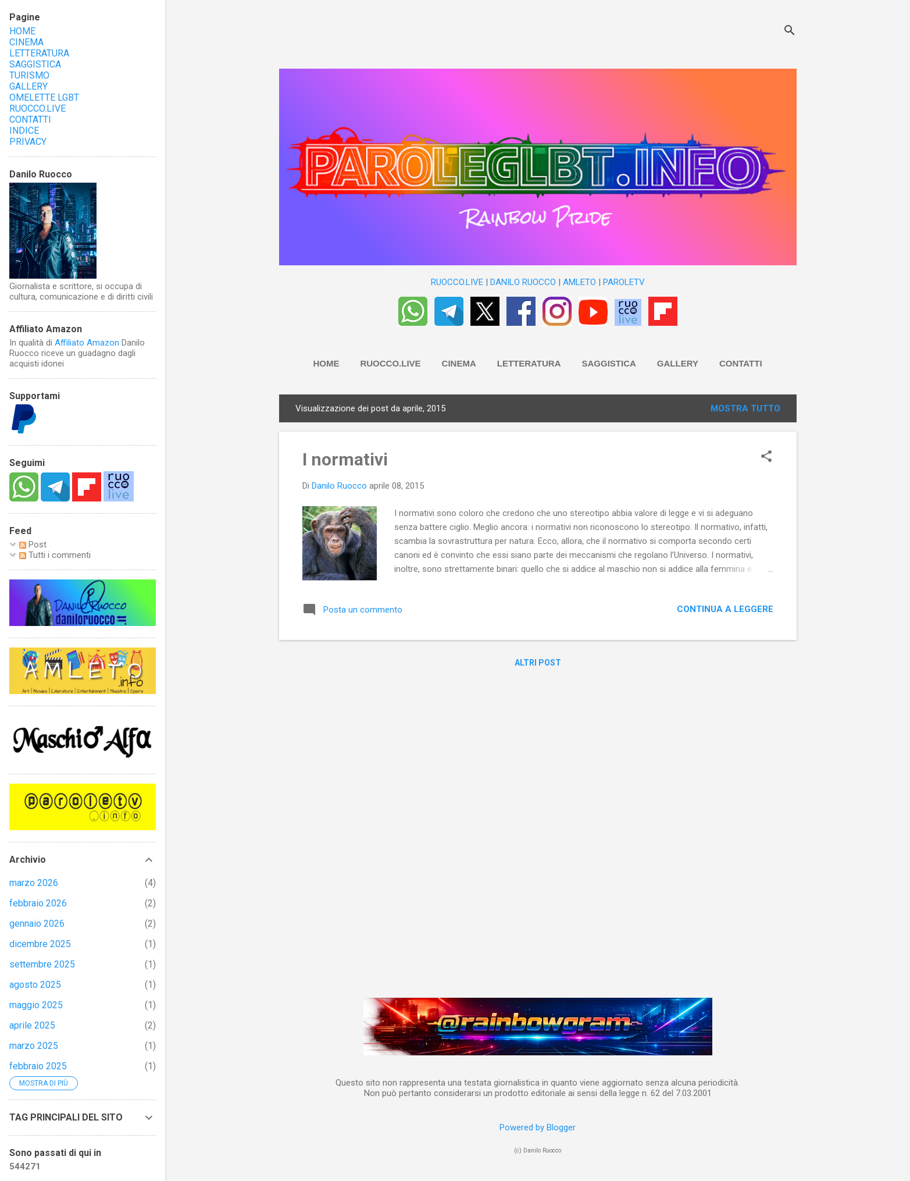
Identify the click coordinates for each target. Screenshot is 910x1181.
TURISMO (29, 75)
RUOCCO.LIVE (457, 282)
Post (33, 544)
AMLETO (579, 282)
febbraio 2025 (38, 1066)
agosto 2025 (35, 984)
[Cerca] (790, 31)
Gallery (677, 363)
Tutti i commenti (55, 555)
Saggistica (609, 363)
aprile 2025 (32, 1025)
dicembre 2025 (40, 943)
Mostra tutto (745, 408)
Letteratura (529, 363)
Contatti (740, 363)
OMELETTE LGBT (44, 97)
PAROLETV (624, 282)
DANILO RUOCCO (523, 282)
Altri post (538, 662)
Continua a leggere (725, 609)
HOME (326, 363)
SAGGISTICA (35, 64)
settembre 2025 (42, 964)
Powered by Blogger (537, 1127)
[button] (766, 457)
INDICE (24, 130)
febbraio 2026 (38, 903)
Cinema (459, 363)
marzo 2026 (33, 882)
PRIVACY (28, 141)
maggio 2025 (36, 1005)
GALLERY (28, 86)
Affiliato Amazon (87, 342)
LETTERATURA (39, 53)
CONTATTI (30, 119)
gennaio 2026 (37, 923)
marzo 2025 (33, 1045)
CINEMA (26, 42)
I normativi (345, 459)
